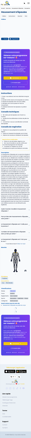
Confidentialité (6, 417)
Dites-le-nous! (21, 244)
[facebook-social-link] (20, 388)
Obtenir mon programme (9, 397)
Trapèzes (4, 278)
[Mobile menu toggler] (28, 3)
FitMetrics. (12, 434)
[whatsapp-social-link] (7, 388)
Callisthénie (20, 298)
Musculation (13, 298)
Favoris (4, 39)
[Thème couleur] (24, 3)
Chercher (5, 406)
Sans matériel (13, 296)
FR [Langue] (13, 377)
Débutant (12, 291)
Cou (3, 283)
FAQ (26, 16)
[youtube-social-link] (23, 388)
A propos (5, 428)
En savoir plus (15, 82)
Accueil (3, 8)
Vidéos (4, 16)
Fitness (26, 298)
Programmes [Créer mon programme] (14, 39)
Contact (4, 425)
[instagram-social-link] (10, 388)
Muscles (20, 16)
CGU (3, 414)
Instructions (12, 16)
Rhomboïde (9, 283)
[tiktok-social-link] (17, 388)
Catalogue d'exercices (8, 403)
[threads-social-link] (14, 388)
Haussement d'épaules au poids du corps (14, 305)
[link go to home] (15, 381)
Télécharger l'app (7, 400)
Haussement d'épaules (17, 8)
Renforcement (14, 301)
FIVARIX (22, 384)
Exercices (8, 8)
